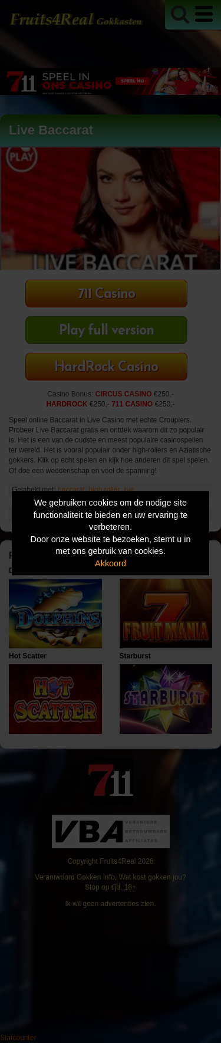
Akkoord (110, 563)
